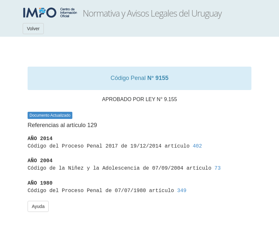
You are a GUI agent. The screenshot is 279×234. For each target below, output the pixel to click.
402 (197, 146)
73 (217, 168)
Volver (33, 28)
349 (182, 191)
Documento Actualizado (50, 115)
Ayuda (38, 206)
